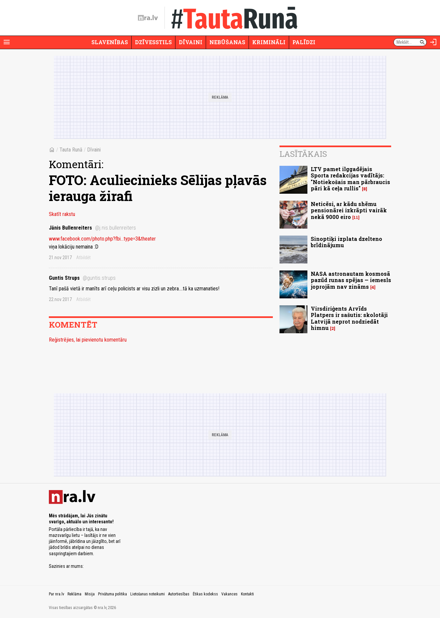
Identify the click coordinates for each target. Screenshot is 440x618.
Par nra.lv (56, 594)
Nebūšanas (227, 42)
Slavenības (109, 42)
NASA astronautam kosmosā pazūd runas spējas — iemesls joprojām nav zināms (351, 280)
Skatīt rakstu (62, 214)
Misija (90, 594)
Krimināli (268, 42)
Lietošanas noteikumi (147, 594)
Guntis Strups (82, 278)
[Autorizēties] (433, 42)
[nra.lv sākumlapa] (148, 18)
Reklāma (74, 594)
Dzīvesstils (153, 42)
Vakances (229, 594)
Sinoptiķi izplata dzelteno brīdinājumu (346, 242)
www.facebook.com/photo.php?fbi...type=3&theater (102, 239)
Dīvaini (190, 42)
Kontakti (247, 594)
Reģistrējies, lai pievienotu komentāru (88, 340)
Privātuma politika (112, 594)
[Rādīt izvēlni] (6, 42)
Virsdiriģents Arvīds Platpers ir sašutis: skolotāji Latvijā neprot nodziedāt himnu (349, 318)
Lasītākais (303, 154)
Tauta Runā (70, 150)
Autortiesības (178, 594)
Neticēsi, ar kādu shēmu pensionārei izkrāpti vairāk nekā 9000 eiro (349, 210)
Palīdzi (303, 42)
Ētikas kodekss (205, 594)
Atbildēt (83, 257)
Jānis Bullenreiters (92, 228)
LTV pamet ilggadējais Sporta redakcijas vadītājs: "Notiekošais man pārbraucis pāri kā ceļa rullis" (350, 178)
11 (356, 217)
